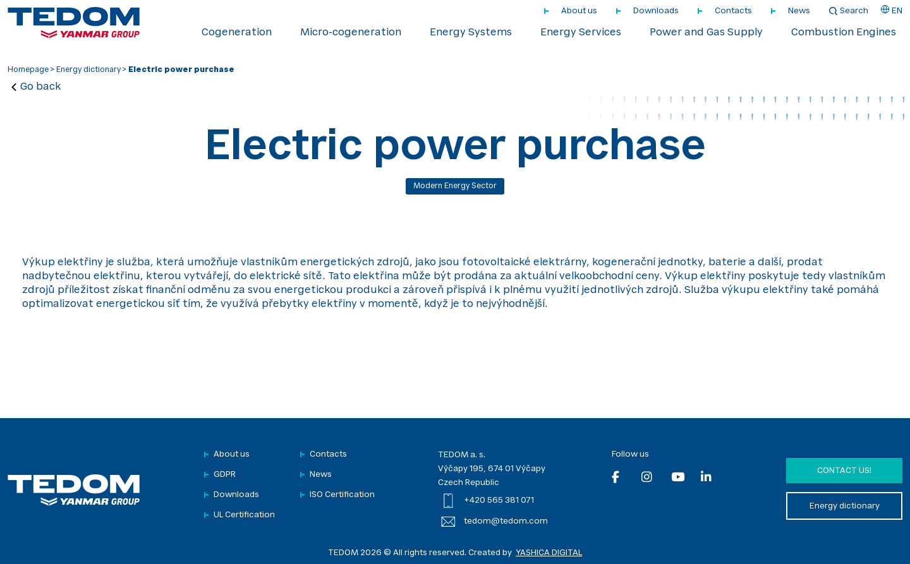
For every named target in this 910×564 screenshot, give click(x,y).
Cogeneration (237, 33)
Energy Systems (471, 33)
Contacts (733, 11)
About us (579, 11)
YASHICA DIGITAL (549, 553)
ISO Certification (342, 495)
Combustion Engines (843, 33)
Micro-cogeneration (350, 33)
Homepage (28, 70)
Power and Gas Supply (706, 33)
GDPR (225, 475)
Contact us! (844, 471)
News (799, 11)
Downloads (656, 11)
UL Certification (244, 515)
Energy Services (580, 33)
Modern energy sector (455, 186)
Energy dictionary (88, 70)
